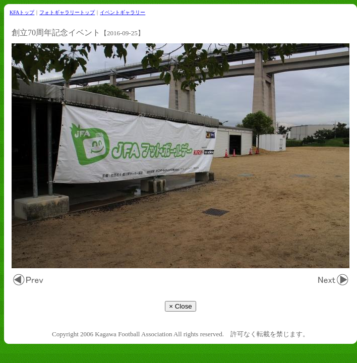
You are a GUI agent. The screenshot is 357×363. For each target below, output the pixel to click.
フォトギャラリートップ (67, 12)
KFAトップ (22, 12)
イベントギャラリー (122, 12)
